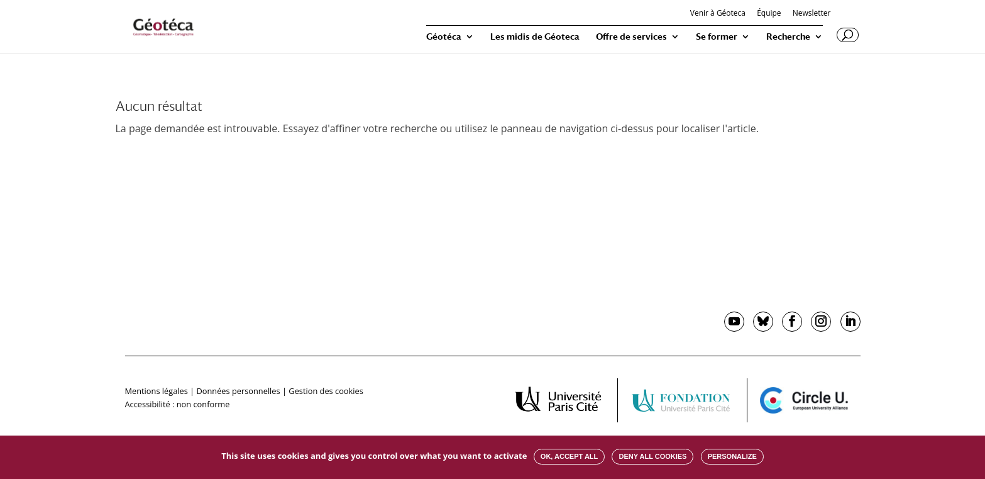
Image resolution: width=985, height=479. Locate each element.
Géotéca (443, 37)
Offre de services (631, 37)
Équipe (769, 13)
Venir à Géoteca (718, 13)
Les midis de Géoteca (535, 37)
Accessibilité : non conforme (177, 404)
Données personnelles (238, 391)
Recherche (788, 37)
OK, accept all (569, 456)
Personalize (732, 456)
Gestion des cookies (326, 391)
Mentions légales (156, 391)
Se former (716, 37)
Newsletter (812, 13)
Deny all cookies (652, 456)
